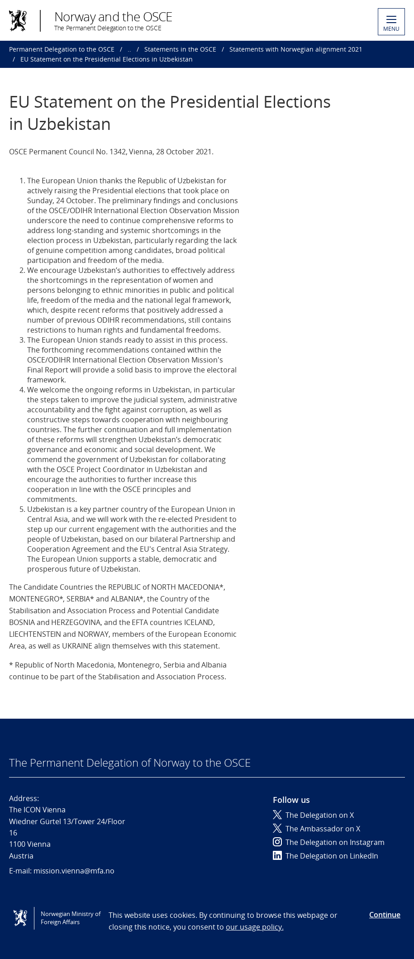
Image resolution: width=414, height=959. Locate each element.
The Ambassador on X (316, 829)
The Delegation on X (313, 815)
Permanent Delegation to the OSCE (61, 49)
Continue (384, 915)
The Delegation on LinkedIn (325, 856)
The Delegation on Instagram (329, 842)
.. (129, 49)
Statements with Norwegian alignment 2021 (295, 49)
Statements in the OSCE (180, 49)
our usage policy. (254, 927)
